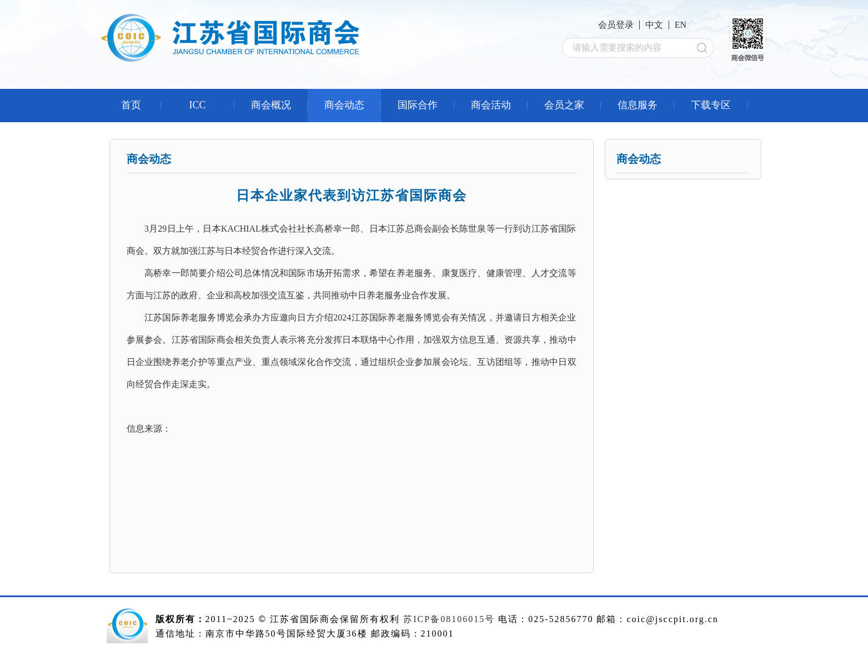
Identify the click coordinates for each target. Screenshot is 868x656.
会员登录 (616, 24)
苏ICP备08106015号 (449, 619)
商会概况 (271, 105)
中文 (654, 24)
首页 (131, 105)
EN (680, 24)
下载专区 (711, 105)
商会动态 (344, 105)
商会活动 (491, 105)
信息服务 (638, 105)
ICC (197, 105)
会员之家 (564, 105)
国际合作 (418, 105)
